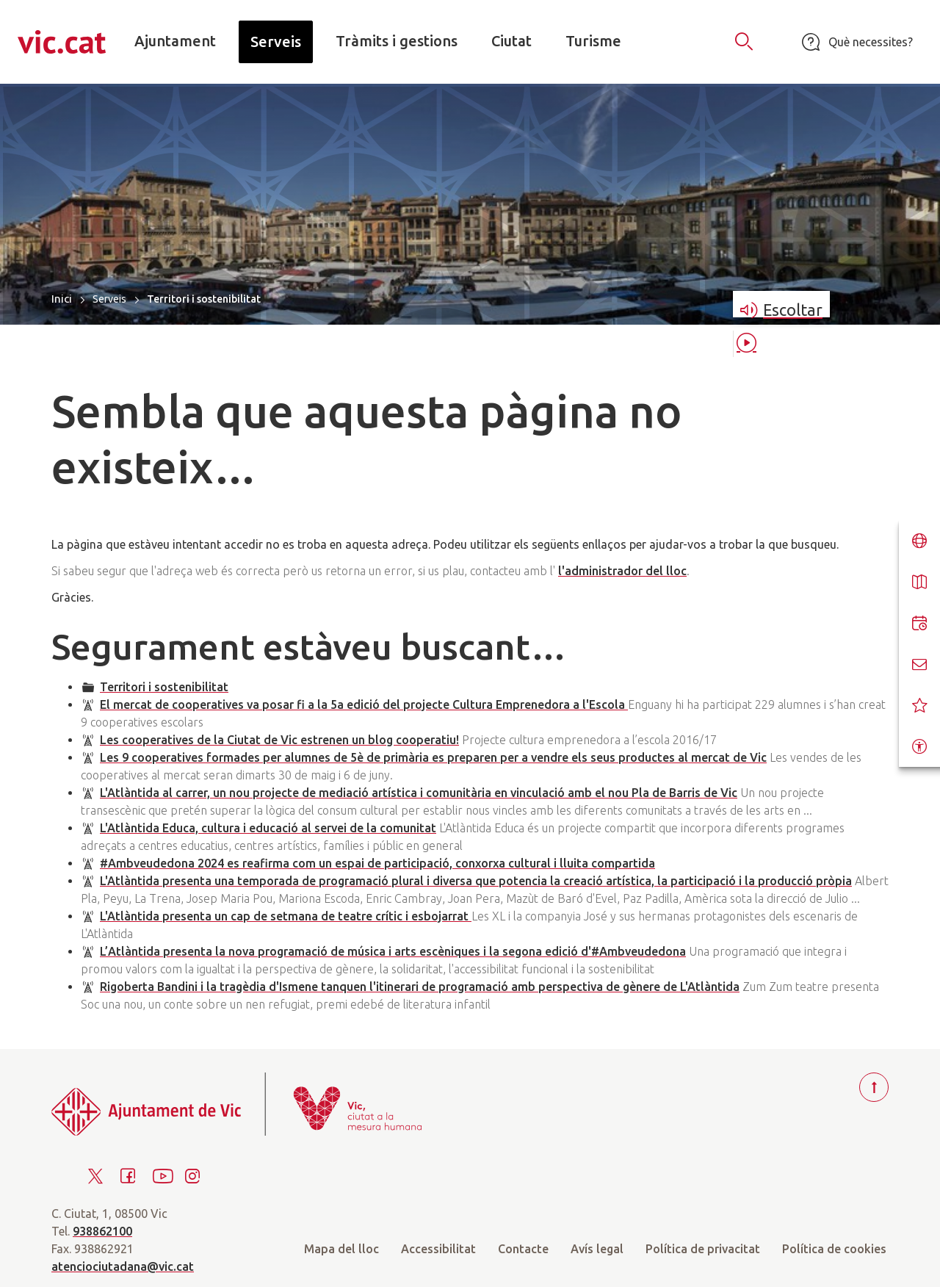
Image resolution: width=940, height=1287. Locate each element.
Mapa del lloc (341, 1248)
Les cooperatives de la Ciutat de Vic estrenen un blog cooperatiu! (279, 739)
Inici (61, 298)
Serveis (109, 299)
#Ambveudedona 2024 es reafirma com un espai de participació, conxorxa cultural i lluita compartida (377, 863)
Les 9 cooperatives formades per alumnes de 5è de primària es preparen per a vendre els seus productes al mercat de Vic (433, 757)
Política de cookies (834, 1248)
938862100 (102, 1231)
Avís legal (597, 1248)
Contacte (523, 1248)
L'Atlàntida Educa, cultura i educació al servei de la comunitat (268, 827)
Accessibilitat (438, 1248)
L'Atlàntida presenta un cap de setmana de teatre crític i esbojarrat (285, 916)
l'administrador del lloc (622, 570)
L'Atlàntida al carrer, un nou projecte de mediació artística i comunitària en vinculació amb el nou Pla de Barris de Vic (418, 792)
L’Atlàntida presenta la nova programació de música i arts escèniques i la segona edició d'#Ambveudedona (393, 951)
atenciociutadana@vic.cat (122, 1266)
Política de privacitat (703, 1248)
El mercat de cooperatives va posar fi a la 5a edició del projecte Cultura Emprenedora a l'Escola (364, 704)
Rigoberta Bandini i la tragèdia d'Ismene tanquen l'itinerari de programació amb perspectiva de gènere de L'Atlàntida (420, 986)
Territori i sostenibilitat (164, 686)
